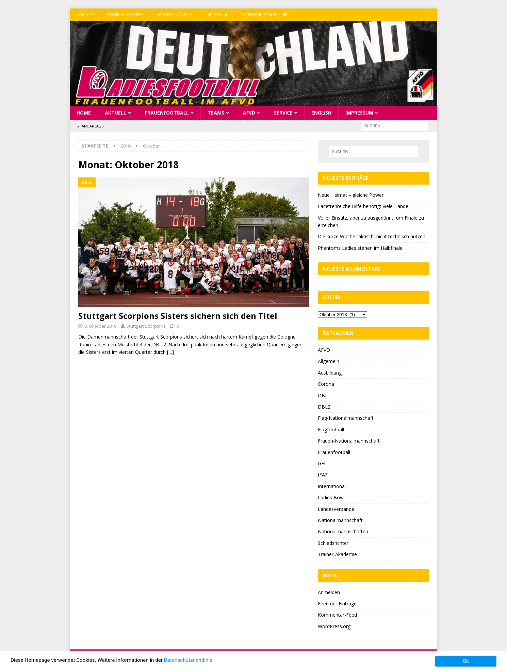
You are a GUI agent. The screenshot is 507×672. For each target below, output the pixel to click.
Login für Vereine (126, 14)
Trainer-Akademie (337, 554)
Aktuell (115, 112)
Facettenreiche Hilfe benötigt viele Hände (363, 206)
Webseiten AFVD (172, 14)
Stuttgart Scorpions (146, 326)
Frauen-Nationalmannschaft (349, 440)
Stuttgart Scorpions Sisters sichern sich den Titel (177, 315)
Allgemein (328, 361)
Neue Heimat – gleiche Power (350, 194)
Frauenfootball (167, 112)
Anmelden (329, 592)
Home (84, 112)
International (332, 486)
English (321, 112)
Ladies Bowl (331, 497)
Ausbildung (330, 372)
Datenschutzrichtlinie (264, 14)
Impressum (216, 14)
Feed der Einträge (337, 603)
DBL (323, 395)
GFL (322, 463)
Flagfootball (331, 429)
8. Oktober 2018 (100, 326)
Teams (216, 112)
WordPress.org (334, 626)
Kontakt (85, 14)
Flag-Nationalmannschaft (346, 418)
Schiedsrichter (333, 542)
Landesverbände (336, 508)
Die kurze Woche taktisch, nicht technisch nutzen (371, 236)
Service (283, 112)
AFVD (249, 112)
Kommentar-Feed (337, 614)
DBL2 (324, 406)
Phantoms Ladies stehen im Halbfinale (360, 247)
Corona (326, 384)
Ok (466, 661)
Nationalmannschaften (343, 531)
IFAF (323, 474)
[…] (170, 351)
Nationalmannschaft (340, 520)
